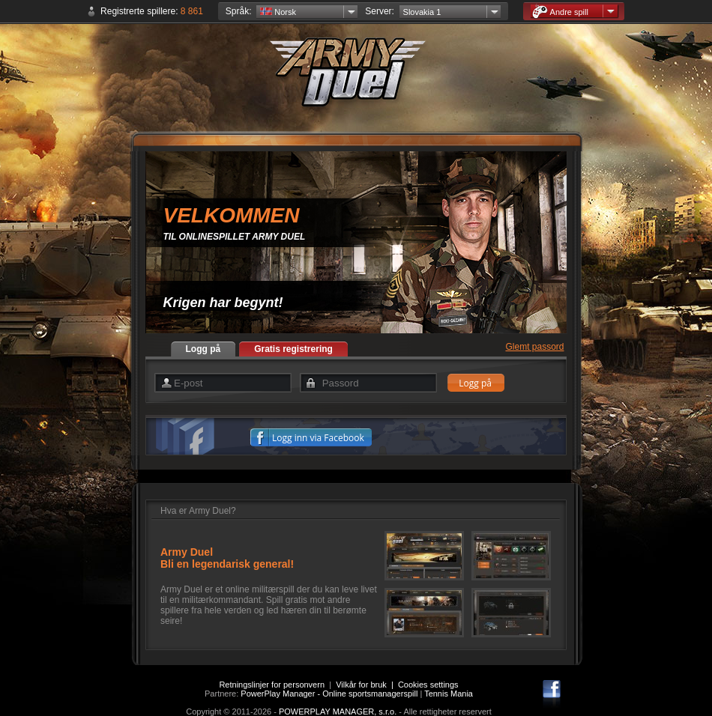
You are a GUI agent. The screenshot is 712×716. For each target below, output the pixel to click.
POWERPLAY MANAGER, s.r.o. (337, 711)
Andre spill (560, 11)
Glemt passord (534, 347)
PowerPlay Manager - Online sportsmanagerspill (329, 693)
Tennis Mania (448, 693)
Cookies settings (428, 684)
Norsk (278, 11)
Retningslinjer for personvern (272, 684)
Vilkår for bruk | (367, 684)
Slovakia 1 (422, 11)
